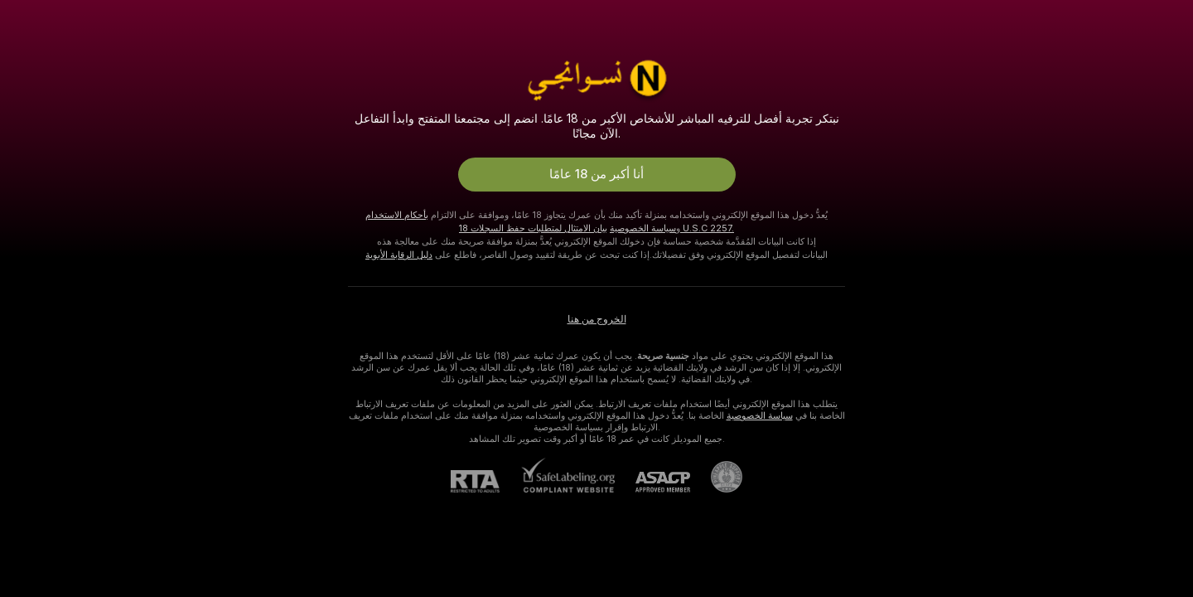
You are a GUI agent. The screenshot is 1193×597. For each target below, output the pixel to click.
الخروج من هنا (597, 319)
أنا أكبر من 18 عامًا (596, 174)
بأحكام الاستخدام (396, 215)
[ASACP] (652, 482)
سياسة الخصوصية (643, 228)
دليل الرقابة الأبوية (398, 254)
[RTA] (485, 481)
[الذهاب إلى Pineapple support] (716, 477)
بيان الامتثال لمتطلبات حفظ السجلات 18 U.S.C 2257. (596, 228)
